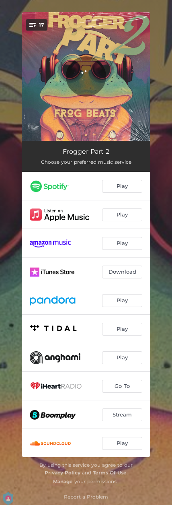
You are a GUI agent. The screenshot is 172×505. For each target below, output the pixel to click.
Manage (63, 481)
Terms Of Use (110, 473)
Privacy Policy (62, 473)
